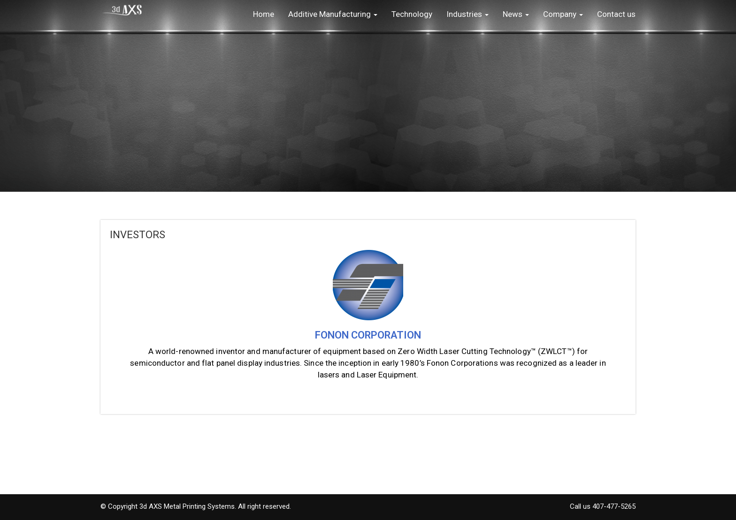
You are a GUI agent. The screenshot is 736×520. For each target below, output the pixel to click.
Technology (411, 14)
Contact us (616, 14)
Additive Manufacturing (332, 14)
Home (263, 14)
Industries (467, 14)
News (516, 14)
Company (563, 14)
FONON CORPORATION (368, 335)
